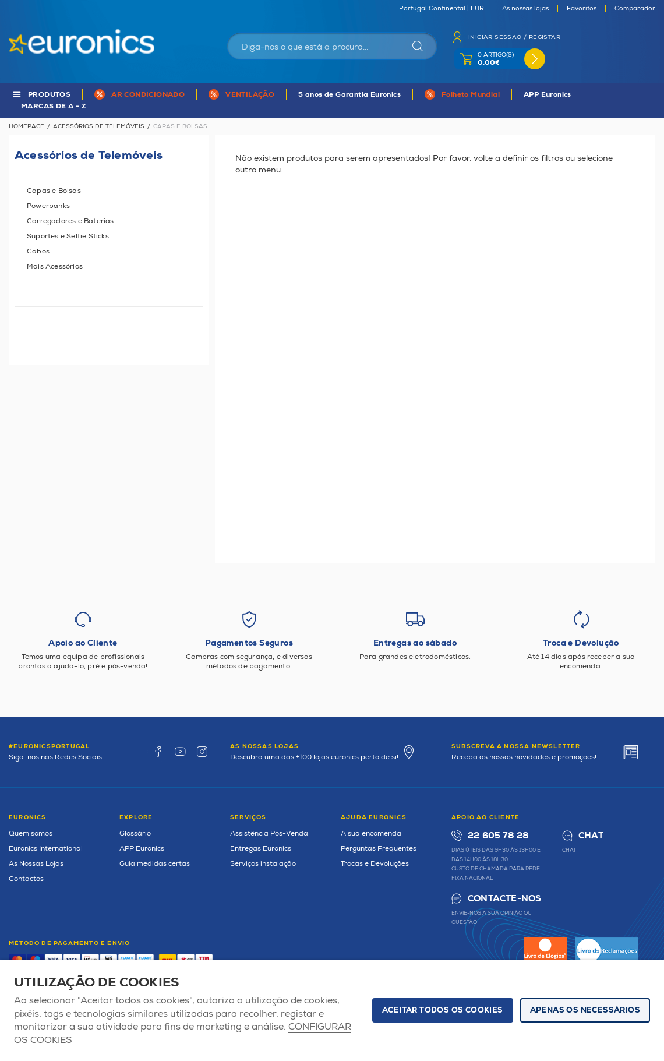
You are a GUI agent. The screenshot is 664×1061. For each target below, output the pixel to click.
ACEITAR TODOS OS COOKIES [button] (442, 1010)
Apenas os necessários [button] (585, 1010)
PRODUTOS (49, 94)
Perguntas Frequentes (378, 848)
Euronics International (46, 848)
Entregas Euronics (260, 848)
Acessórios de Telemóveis (98, 126)
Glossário (135, 833)
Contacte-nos (504, 898)
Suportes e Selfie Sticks (68, 236)
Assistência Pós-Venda (269, 833)
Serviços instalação (263, 863)
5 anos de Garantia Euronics (349, 94)
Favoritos (581, 8)
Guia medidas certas (154, 863)
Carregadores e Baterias (70, 221)
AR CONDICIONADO (148, 94)
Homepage (26, 126)
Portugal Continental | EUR (441, 8)
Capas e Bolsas (54, 190)
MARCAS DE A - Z (53, 106)
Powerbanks (48, 206)
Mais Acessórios (55, 266)
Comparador (634, 8)
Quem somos (30, 833)
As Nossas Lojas (36, 863)
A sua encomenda (371, 833)
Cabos (38, 251)
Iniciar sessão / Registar (514, 37)
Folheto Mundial (471, 94)
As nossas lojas (525, 8)
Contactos (26, 879)
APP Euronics (547, 94)
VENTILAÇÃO (249, 94)
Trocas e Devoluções (375, 863)
